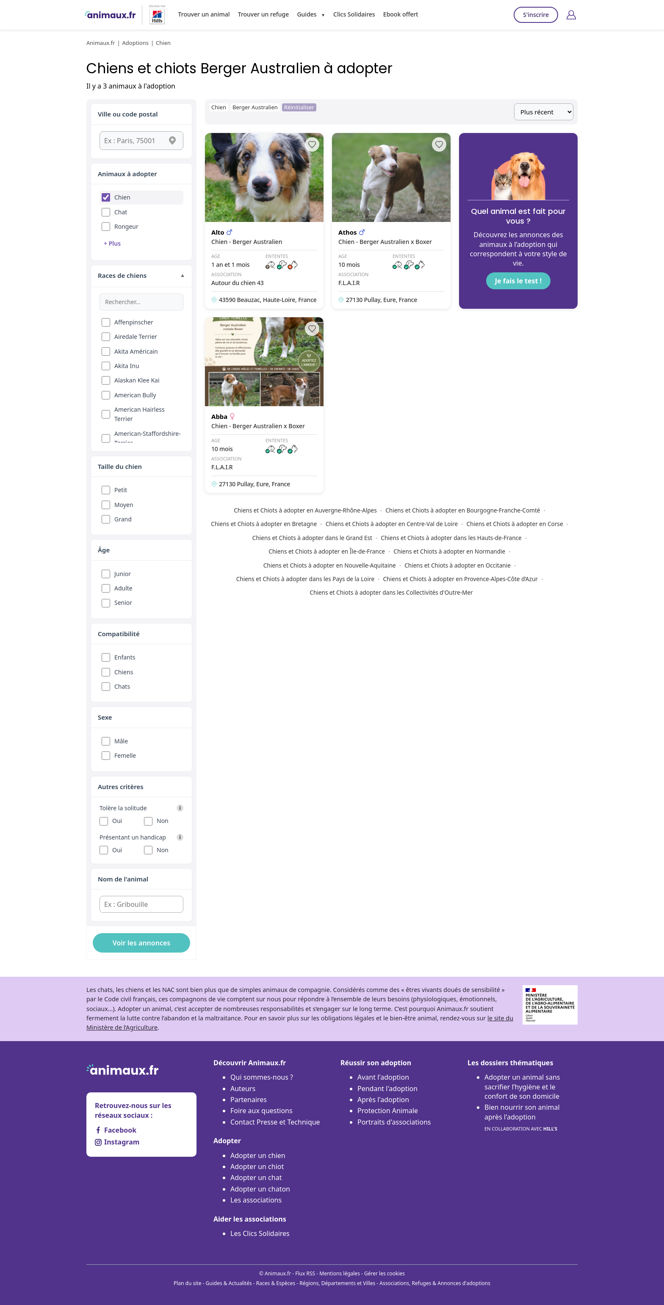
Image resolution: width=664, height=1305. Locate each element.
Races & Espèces (275, 1283)
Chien (122, 197)
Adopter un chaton (260, 1189)
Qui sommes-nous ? (261, 1077)
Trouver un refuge (263, 14)
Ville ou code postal (128, 114)
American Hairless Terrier (139, 414)
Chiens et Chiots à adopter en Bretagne (264, 524)
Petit (120, 490)
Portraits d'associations (394, 1122)
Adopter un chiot (257, 1166)
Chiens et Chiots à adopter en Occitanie (457, 565)
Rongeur (126, 226)
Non (163, 821)
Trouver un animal (204, 14)
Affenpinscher (133, 322)
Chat (120, 212)
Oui (117, 821)
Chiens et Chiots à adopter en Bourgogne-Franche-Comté (462, 510)
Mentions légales (339, 1273)
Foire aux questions (261, 1110)
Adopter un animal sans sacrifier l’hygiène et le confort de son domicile (522, 1086)
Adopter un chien (257, 1155)
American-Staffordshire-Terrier (147, 438)
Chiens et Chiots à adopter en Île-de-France (326, 551)
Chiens (123, 672)
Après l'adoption (383, 1099)
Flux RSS (305, 1273)
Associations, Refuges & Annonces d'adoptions (434, 1283)
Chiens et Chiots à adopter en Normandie (449, 551)
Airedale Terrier (135, 336)
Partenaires (248, 1099)
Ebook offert (400, 14)
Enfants (125, 657)
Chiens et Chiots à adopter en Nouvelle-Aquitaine (329, 565)
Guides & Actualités (229, 1283)
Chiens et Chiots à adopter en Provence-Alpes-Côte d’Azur (460, 579)
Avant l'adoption (383, 1077)
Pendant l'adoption (387, 1088)
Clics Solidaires (354, 14)
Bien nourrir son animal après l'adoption (522, 1118)
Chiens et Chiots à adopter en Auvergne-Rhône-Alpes (305, 510)
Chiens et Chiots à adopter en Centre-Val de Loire (392, 524)
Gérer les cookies (384, 1273)
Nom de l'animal (123, 879)
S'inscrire (536, 15)
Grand (123, 519)
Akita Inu (126, 366)
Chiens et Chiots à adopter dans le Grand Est (312, 538)
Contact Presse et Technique (275, 1122)
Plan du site (188, 1283)
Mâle (121, 741)
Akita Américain (136, 351)
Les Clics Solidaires (260, 1233)
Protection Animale (387, 1110)
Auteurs (242, 1088)
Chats (122, 686)
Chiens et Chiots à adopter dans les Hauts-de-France (451, 538)
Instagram (117, 1142)
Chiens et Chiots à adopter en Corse (514, 524)
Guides (306, 14)
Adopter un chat (256, 1177)
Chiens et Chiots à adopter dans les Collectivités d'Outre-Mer (391, 592)
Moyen (123, 505)
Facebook (115, 1130)
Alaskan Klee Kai (137, 380)
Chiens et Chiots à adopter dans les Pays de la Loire (305, 579)
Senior (123, 602)
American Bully (135, 395)
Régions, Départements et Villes (337, 1283)
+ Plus (112, 243)
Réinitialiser (299, 107)
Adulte (123, 588)
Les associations (256, 1200)
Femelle (125, 755)
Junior (122, 574)
